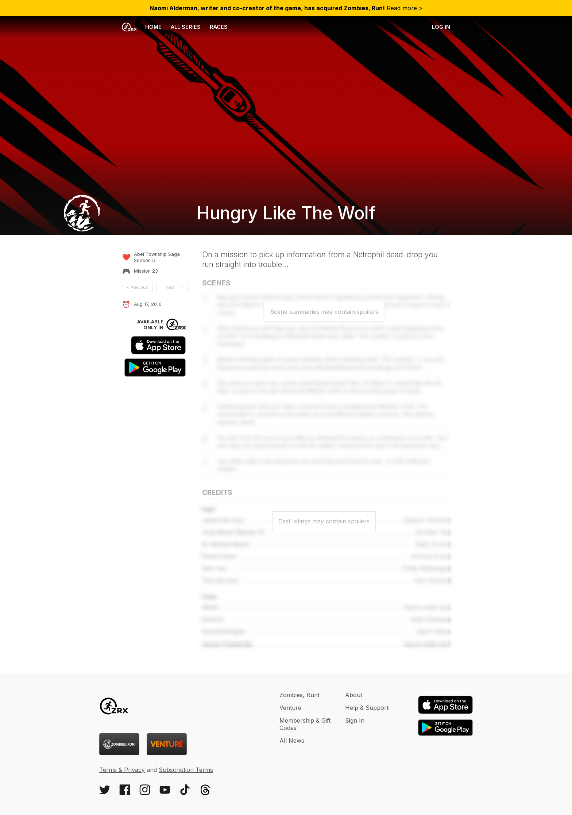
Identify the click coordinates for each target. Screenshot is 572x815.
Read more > (286, 8)
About (353, 695)
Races (219, 27)
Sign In (354, 720)
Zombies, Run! (299, 695)
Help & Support (367, 707)
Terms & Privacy (122, 769)
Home (142, 27)
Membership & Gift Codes (305, 724)
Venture (290, 707)
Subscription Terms (186, 769)
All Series (186, 27)
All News (291, 740)
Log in (441, 27)
